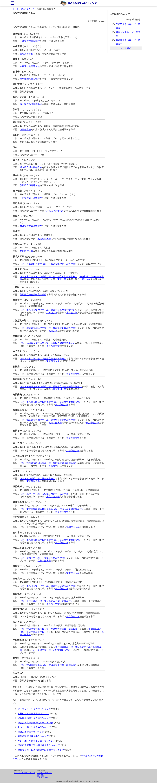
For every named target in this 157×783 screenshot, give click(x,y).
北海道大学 (51, 312)
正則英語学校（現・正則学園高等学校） (53, 650)
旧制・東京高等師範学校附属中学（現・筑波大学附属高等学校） (52, 402)
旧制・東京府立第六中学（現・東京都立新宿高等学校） (47, 310)
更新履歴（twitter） (44, 777)
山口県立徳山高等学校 (31, 198)
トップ (15, 9)
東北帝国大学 (61, 404)
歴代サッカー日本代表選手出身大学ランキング (41, 750)
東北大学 (61, 279)
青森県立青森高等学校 (31, 226)
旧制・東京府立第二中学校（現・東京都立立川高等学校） (48, 276)
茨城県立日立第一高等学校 (33, 294)
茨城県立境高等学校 (30, 185)
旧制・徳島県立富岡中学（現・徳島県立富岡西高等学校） (48, 420)
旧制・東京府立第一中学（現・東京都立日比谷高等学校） (48, 586)
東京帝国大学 (53, 346)
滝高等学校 (25, 129)
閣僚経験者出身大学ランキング (33, 736)
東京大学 (53, 330)
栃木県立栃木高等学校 (31, 167)
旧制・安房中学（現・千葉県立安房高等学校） (43, 558)
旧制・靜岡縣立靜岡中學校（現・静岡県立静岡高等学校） (48, 463)
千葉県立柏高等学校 (30, 41)
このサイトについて (44, 773)
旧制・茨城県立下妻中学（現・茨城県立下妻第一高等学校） (49, 629)
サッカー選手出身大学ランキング (34, 727)
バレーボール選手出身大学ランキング (36, 741)
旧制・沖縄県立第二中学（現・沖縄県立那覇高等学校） (47, 343)
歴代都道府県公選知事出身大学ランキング (39, 745)
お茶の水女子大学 (55, 210)
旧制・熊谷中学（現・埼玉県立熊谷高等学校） (43, 358)
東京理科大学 (44, 238)
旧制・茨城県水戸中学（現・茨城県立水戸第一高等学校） (48, 264)
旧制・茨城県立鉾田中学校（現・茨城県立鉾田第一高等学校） (51, 386)
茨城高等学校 (26, 251)
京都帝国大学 (72, 450)
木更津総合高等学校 (30, 66)
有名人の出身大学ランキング (82, 3)
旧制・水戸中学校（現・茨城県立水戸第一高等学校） (46, 601)
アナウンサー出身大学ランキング (34, 709)
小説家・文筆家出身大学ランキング (35, 722)
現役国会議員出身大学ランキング (34, 718)
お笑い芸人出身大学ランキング (33, 713)
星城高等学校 (26, 53)
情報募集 (40, 775)
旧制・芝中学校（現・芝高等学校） (37, 478)
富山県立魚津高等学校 (31, 104)
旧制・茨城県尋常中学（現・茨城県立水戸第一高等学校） (48, 665)
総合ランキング (27, 9)
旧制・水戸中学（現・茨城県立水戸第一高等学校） (45, 494)
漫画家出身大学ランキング (31, 732)
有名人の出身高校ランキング (24, 773)
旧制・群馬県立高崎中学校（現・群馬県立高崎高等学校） (48, 328)
